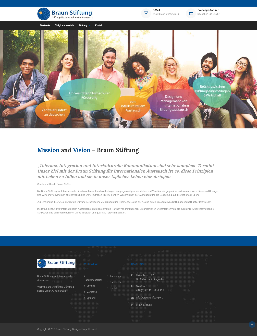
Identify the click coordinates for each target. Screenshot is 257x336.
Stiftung (91, 285)
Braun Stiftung (144, 304)
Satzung (91, 297)
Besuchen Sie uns (207, 13)
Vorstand (92, 291)
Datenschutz (117, 282)
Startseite (45, 25)
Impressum (116, 276)
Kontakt (99, 25)
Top (252, 324)
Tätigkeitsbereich (64, 25)
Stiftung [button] (83, 25)
